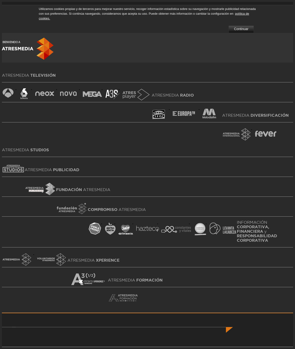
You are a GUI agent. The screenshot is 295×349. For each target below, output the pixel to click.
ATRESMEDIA (52, 170)
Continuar (241, 29)
